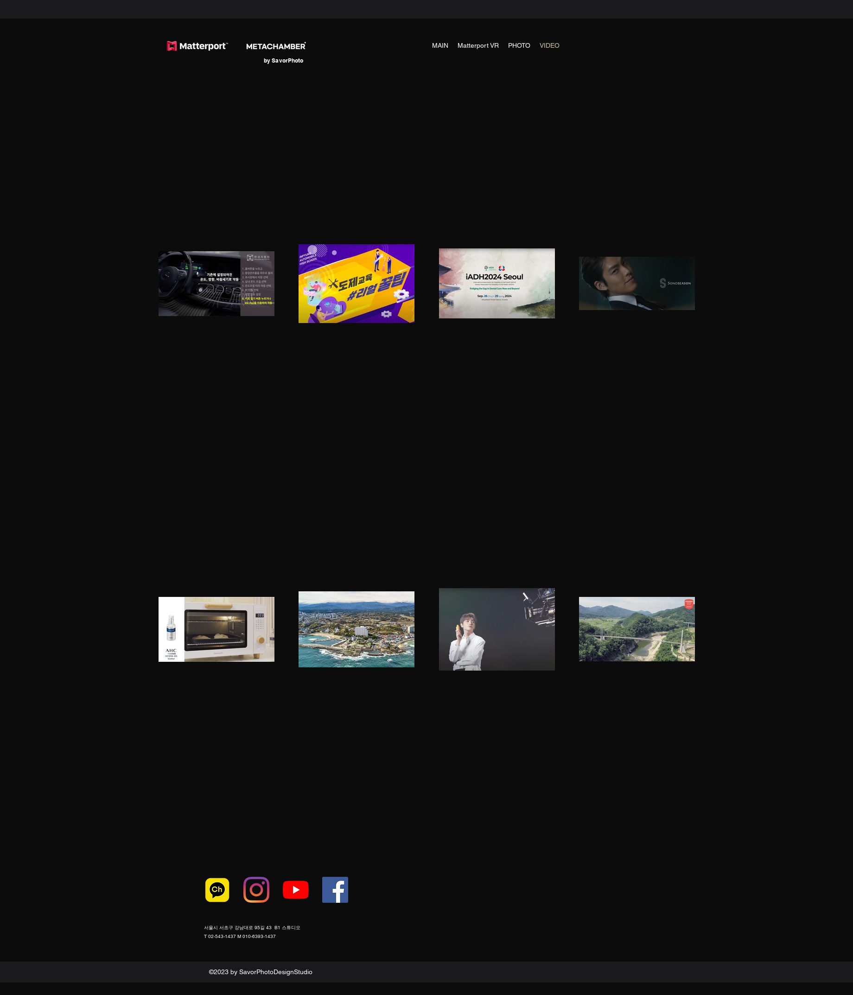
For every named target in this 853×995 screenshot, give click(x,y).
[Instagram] (256, 890)
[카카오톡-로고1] (217, 890)
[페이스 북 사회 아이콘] (335, 890)
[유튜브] (296, 890)
